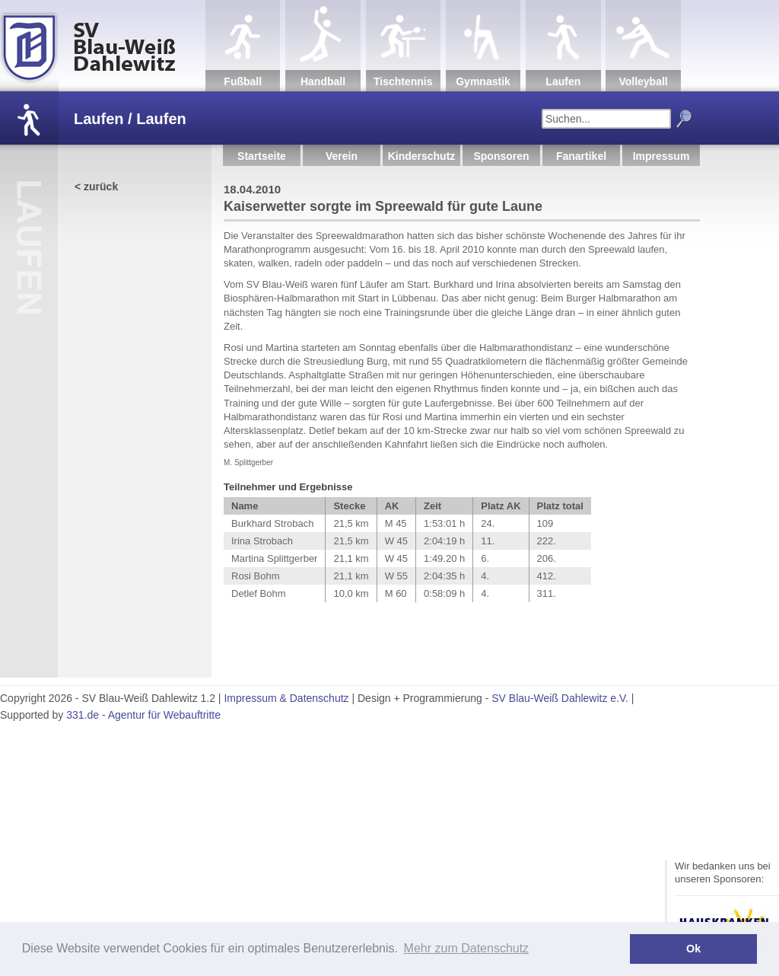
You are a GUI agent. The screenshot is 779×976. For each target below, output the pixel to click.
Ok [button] (693, 949)
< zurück (96, 186)
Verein (342, 156)
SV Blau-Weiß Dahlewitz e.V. (559, 698)
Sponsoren (501, 156)
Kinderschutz (422, 156)
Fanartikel (581, 156)
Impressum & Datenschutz (286, 698)
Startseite (261, 156)
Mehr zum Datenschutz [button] (466, 948)
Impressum (661, 156)
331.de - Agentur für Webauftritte (143, 715)
